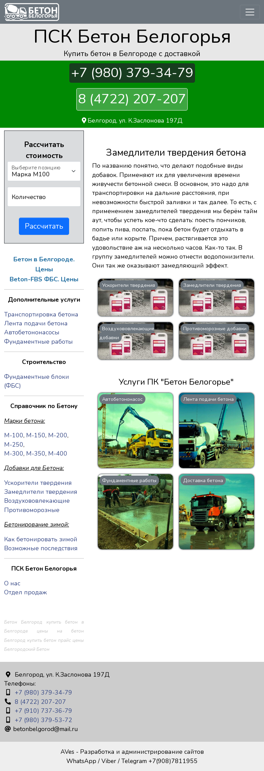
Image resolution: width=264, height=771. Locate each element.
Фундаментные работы (129, 480)
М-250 (13, 444)
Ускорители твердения (128, 285)
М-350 (35, 453)
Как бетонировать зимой (40, 539)
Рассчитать (44, 226)
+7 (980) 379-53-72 (42, 720)
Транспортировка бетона (41, 314)
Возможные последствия (41, 548)
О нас (12, 583)
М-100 (13, 435)
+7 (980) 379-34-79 (132, 73)
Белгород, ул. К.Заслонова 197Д (132, 120)
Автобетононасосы (31, 332)
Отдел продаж (25, 592)
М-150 (35, 435)
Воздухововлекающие (37, 501)
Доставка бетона (203, 480)
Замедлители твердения (212, 285)
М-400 (57, 453)
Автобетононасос (122, 399)
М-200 (57, 435)
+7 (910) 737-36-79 (42, 711)
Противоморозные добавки (214, 328)
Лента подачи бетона (208, 399)
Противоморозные (31, 510)
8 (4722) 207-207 (132, 99)
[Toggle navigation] (250, 12)
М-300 (13, 453)
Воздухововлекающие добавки (126, 333)
